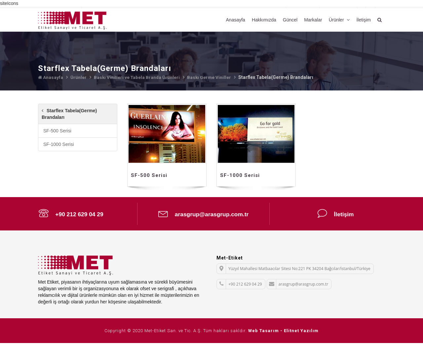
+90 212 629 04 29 (71, 214)
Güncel (290, 19)
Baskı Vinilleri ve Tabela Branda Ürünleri (138, 77)
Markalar (313, 19)
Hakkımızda (264, 19)
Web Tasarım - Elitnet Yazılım (283, 333)
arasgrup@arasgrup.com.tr (203, 214)
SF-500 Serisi (57, 130)
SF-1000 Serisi (58, 144)
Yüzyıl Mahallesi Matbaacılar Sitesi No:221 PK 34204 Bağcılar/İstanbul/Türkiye (293, 271)
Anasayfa (235, 19)
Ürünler (337, 19)
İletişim (363, 19)
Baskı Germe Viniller (211, 77)
